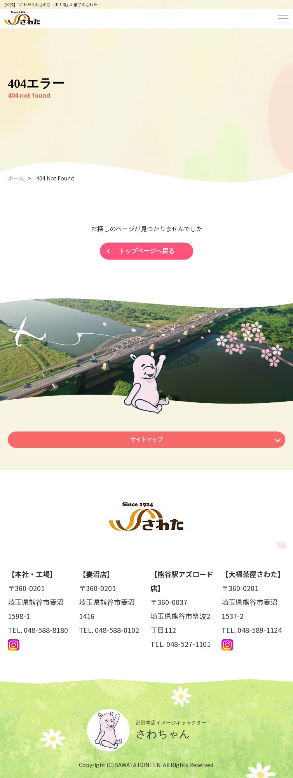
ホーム (16, 178)
